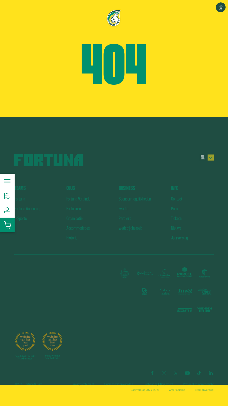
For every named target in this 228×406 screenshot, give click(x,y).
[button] (221, 7)
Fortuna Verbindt (78, 205)
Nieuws (176, 235)
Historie (71, 244)
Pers (174, 215)
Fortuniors (73, 215)
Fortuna (19, 205)
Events (123, 215)
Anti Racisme (177, 396)
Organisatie (74, 225)
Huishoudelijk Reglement (158, 390)
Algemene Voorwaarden (118, 390)
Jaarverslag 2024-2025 (145, 396)
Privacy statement (83, 390)
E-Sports (20, 225)
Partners (125, 225)
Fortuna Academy (26, 215)
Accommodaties (78, 235)
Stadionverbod (204, 396)
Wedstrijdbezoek (130, 235)
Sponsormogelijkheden (135, 205)
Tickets (176, 225)
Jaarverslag (179, 244)
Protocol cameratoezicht (198, 390)
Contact (176, 205)
